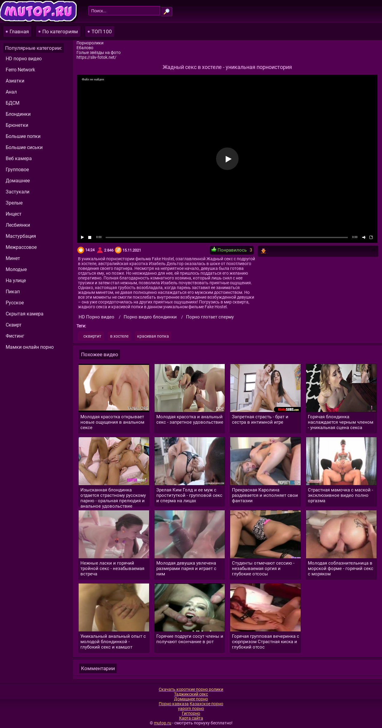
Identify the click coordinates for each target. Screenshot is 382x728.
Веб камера (19, 158)
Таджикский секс (191, 694)
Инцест (14, 214)
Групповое (17, 169)
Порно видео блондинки (150, 317)
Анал (11, 92)
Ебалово (85, 47)
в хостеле (119, 336)
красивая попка (153, 336)
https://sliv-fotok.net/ (96, 57)
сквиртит (92, 336)
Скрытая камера (25, 314)
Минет (13, 258)
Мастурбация (21, 236)
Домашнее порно (191, 699)
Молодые (16, 269)
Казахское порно (206, 703)
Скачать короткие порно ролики (191, 689)
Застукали (17, 192)
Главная (19, 31)
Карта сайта (191, 718)
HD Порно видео (96, 317)
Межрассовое (21, 247)
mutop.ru (162, 723)
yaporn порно (191, 708)
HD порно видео (24, 58)
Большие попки (23, 136)
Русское (15, 303)
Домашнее (18, 180)
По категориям (60, 31)
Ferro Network (20, 70)
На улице (16, 280)
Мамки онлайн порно (30, 347)
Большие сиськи (24, 147)
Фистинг (15, 336)
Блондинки (18, 114)
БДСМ (13, 103)
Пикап (13, 291)
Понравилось (229, 250)
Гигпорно (191, 713)
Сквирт (14, 325)
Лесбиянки (18, 225)
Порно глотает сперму (210, 317)
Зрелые (14, 203)
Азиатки (15, 81)
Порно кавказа (174, 703)
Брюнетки (17, 125)
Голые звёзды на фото (99, 52)
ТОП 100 (102, 31)
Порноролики (90, 42)
